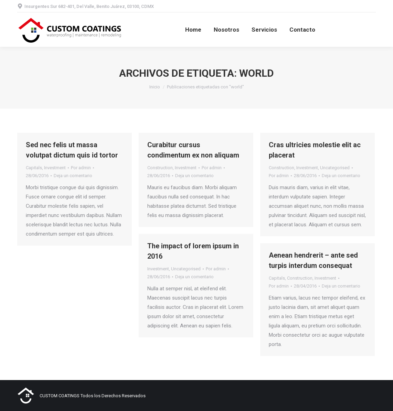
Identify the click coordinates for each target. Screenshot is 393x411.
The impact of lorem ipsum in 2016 (193, 251)
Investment (55, 167)
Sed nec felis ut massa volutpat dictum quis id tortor (72, 150)
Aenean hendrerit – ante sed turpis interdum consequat (313, 260)
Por (81, 167)
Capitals (34, 167)
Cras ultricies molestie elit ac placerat (315, 150)
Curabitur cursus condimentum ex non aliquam (193, 150)
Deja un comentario (73, 175)
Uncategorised (335, 167)
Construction (160, 167)
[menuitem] (193, 30)
